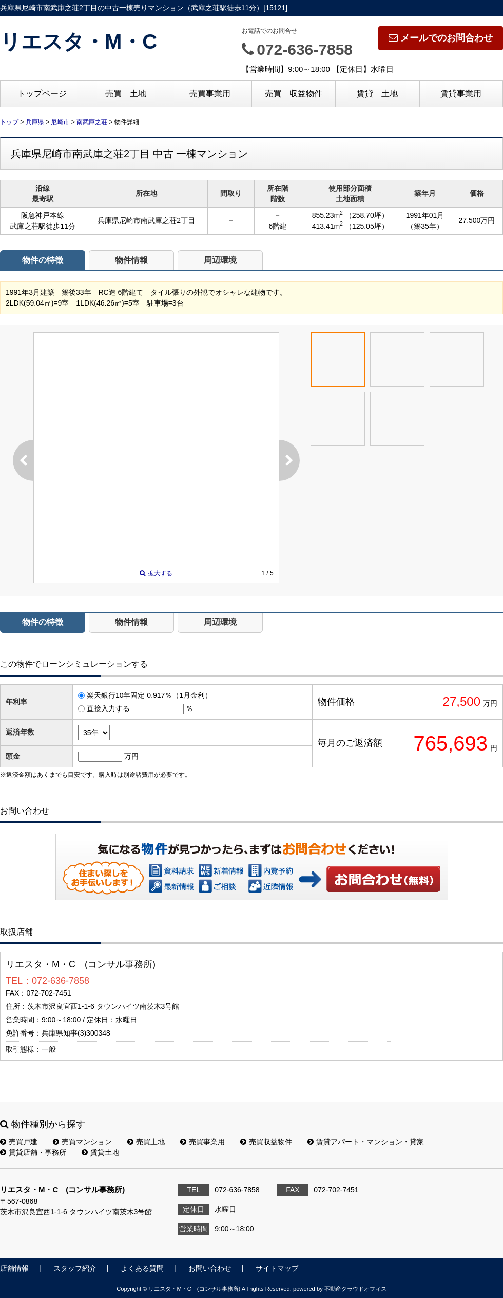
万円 (131, 756)
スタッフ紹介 (74, 1268)
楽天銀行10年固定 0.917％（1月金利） (149, 695)
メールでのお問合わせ (441, 38)
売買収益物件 (266, 1142)
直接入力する (108, 708)
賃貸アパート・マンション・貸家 (365, 1142)
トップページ (42, 93)
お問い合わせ (383, 878)
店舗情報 (14, 1268)
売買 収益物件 (293, 93)
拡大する (156, 573)
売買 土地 (125, 93)
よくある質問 (142, 1268)
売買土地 (146, 1142)
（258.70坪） (367, 215)
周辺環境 (220, 260)
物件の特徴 (42, 260)
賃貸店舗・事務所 (33, 1152)
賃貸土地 (100, 1152)
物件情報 (131, 260)
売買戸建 (18, 1142)
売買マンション (82, 1142)
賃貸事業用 (460, 93)
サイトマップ (277, 1268)
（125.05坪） (367, 226)
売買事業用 (209, 93)
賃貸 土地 (377, 93)
